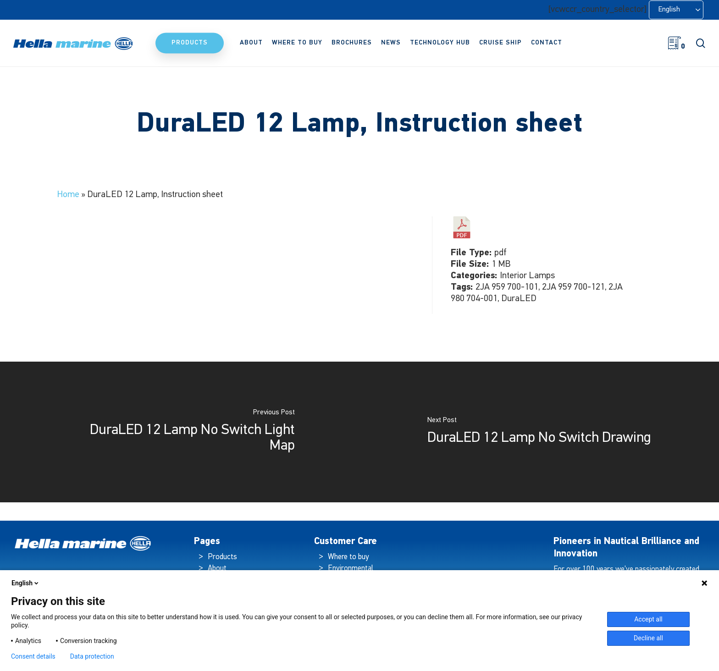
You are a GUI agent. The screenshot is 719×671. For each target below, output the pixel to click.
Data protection (92, 656)
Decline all (648, 638)
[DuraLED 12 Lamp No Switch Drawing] (539, 432)
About (217, 568)
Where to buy (348, 557)
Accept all (648, 619)
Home (68, 194)
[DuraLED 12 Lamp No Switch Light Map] (180, 432)
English (25, 583)
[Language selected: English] (676, 9)
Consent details (33, 656)
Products (222, 557)
